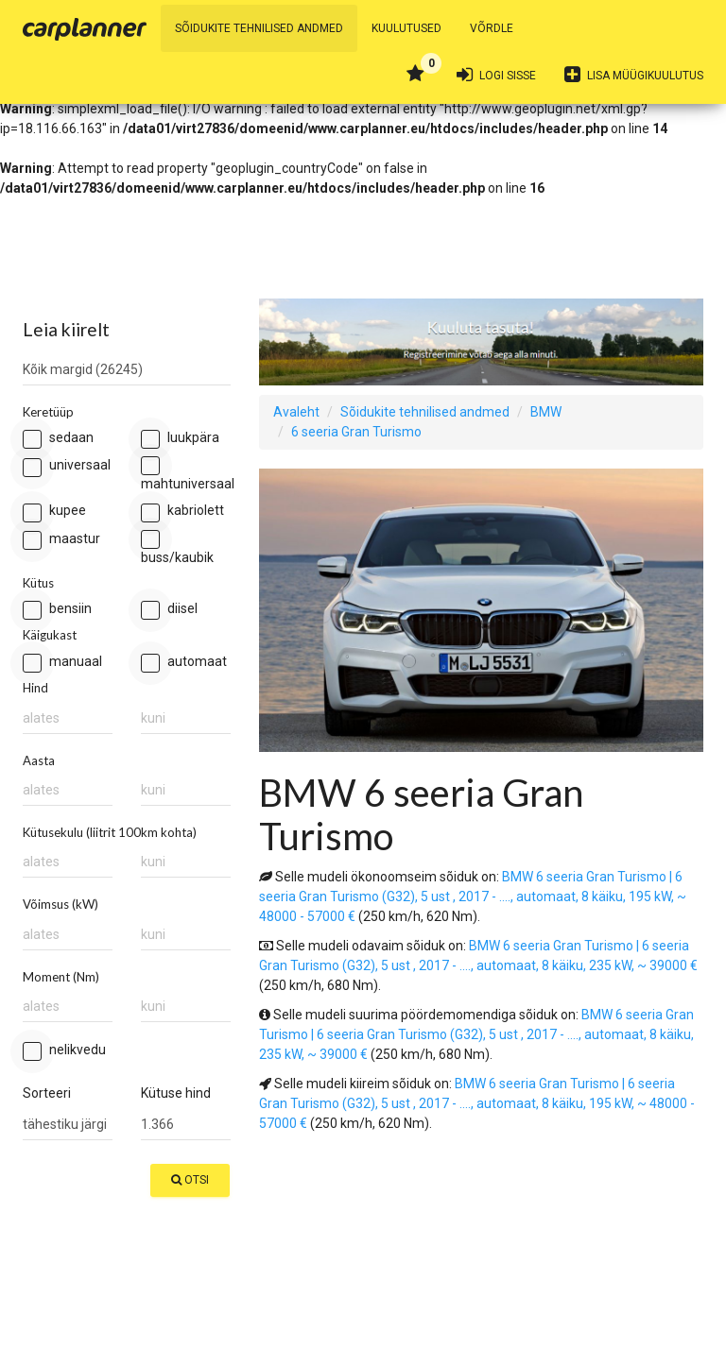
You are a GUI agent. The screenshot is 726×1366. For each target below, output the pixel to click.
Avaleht (296, 411)
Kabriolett (182, 512)
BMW (546, 411)
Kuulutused (406, 28)
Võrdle (491, 28)
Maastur (61, 540)
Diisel (169, 610)
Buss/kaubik (177, 547)
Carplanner (85, 29)
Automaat (184, 663)
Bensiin (57, 610)
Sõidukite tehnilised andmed (259, 28)
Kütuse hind (176, 1093)
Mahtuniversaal (186, 473)
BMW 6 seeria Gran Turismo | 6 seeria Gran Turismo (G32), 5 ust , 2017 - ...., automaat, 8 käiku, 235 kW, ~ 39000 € (476, 1034)
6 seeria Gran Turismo (356, 431)
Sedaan (58, 439)
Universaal (67, 466)
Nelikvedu (64, 1051)
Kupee (54, 512)
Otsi (190, 1180)
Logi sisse (496, 74)
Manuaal (62, 663)
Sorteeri (47, 1093)
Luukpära (180, 439)
